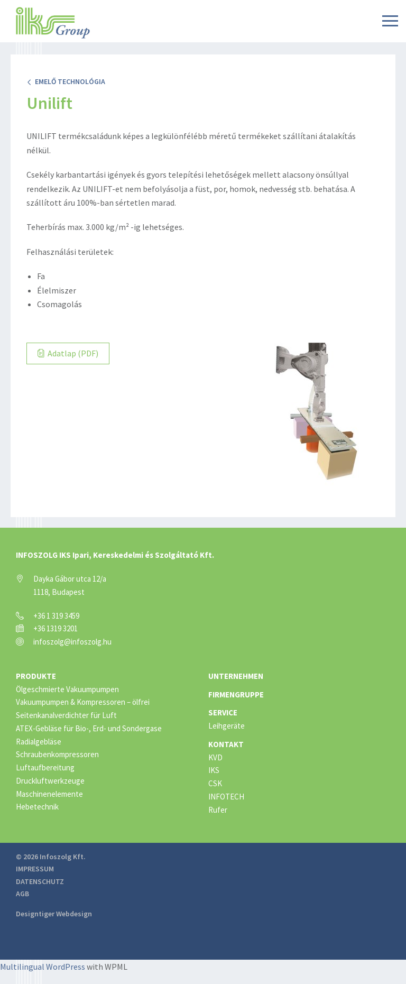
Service (222, 712)
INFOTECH (226, 797)
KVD (215, 757)
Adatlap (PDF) (68, 353)
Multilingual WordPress (42, 966)
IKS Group (53, 23)
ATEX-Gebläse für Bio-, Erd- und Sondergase (89, 728)
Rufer (217, 810)
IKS (213, 770)
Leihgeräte (226, 726)
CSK (215, 783)
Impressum (35, 868)
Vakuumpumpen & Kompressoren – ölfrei (83, 702)
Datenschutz (40, 881)
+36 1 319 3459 (56, 616)
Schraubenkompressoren (57, 754)
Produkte (36, 676)
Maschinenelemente (49, 794)
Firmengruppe (236, 694)
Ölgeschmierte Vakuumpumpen (67, 689)
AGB (22, 893)
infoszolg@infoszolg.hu (72, 642)
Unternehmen (235, 676)
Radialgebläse (38, 742)
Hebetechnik (37, 807)
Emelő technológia (65, 81)
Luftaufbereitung (45, 767)
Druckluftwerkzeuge (50, 781)
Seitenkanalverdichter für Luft (66, 715)
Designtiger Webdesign (54, 913)
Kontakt (226, 744)
